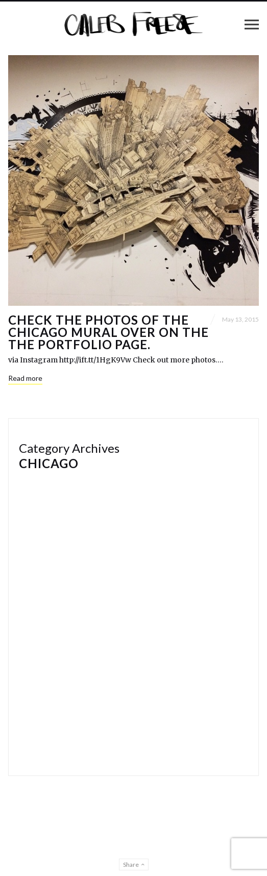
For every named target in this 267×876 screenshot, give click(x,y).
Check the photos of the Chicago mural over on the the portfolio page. (108, 332)
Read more (25, 378)
